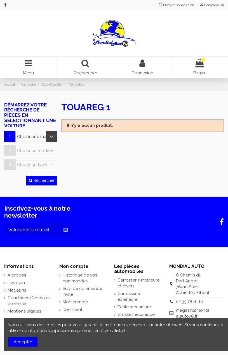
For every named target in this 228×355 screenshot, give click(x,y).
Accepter (23, 341)
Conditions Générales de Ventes (29, 300)
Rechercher (42, 180)
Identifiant (72, 309)
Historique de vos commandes (80, 278)
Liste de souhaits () (177, 5)
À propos (17, 275)
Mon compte (75, 301)
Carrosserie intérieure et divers (138, 283)
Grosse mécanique (136, 314)
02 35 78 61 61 (189, 301)
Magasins (17, 290)
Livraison (16, 282)
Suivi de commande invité (82, 291)
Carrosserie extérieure (128, 296)
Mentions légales (24, 311)
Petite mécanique (134, 306)
